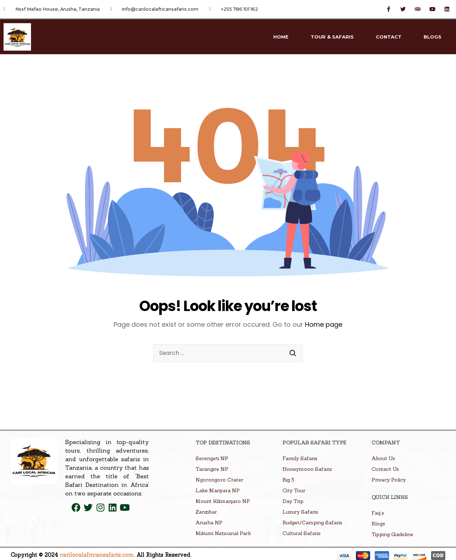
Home (281, 37)
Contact (388, 37)
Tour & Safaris (332, 37)
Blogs (432, 37)
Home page (323, 324)
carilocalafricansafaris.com (97, 554)
